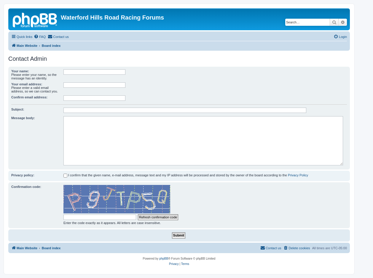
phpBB (163, 258)
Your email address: (26, 84)
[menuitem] (40, 36)
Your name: (20, 71)
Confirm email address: (29, 97)
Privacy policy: (22, 175)
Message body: (23, 118)
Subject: (17, 109)
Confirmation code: (26, 186)
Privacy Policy (298, 175)
